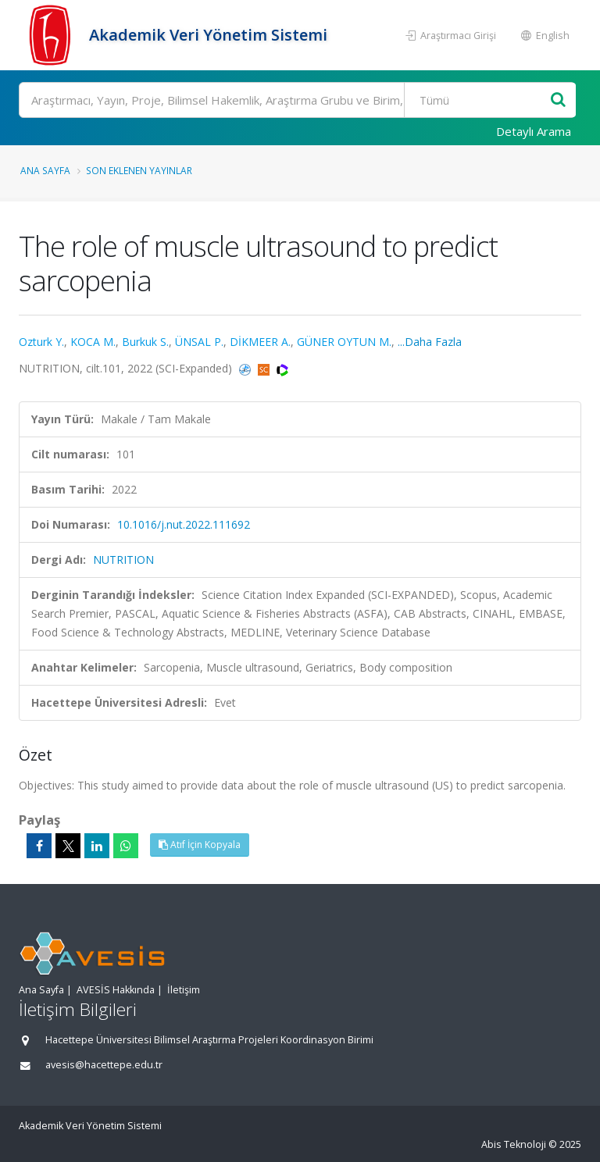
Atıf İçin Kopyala (200, 844)
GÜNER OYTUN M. (344, 341)
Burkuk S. (145, 341)
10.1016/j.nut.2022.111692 (183, 524)
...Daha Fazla (430, 341)
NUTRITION (123, 559)
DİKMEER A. (260, 341)
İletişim (183, 989)
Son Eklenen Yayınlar (139, 170)
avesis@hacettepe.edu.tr (103, 1064)
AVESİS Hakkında (116, 989)
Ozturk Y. (41, 341)
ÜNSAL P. (199, 341)
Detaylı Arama (533, 131)
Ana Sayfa (45, 170)
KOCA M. (93, 341)
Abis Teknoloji (513, 1144)
